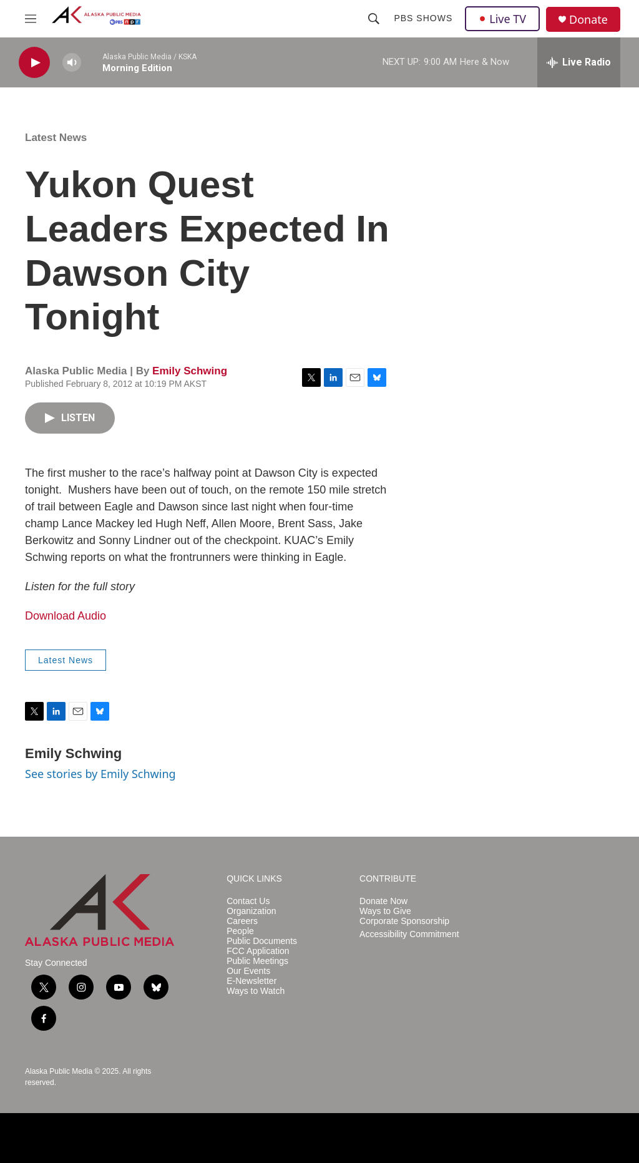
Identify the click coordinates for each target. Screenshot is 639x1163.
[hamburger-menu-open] (30, 18)
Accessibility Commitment (409, 934)
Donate (588, 19)
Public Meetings (257, 961)
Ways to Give (385, 911)
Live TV (502, 18)
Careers (242, 921)
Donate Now (383, 901)
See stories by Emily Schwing (100, 773)
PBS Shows (423, 18)
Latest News (56, 138)
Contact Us (248, 901)
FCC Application (258, 951)
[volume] (71, 63)
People (240, 931)
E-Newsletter (251, 981)
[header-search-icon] (374, 18)
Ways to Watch (256, 991)
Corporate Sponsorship (404, 921)
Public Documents (262, 941)
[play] (34, 63)
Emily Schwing (189, 371)
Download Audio (65, 616)
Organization (251, 911)
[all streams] (578, 62)
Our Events (248, 971)
